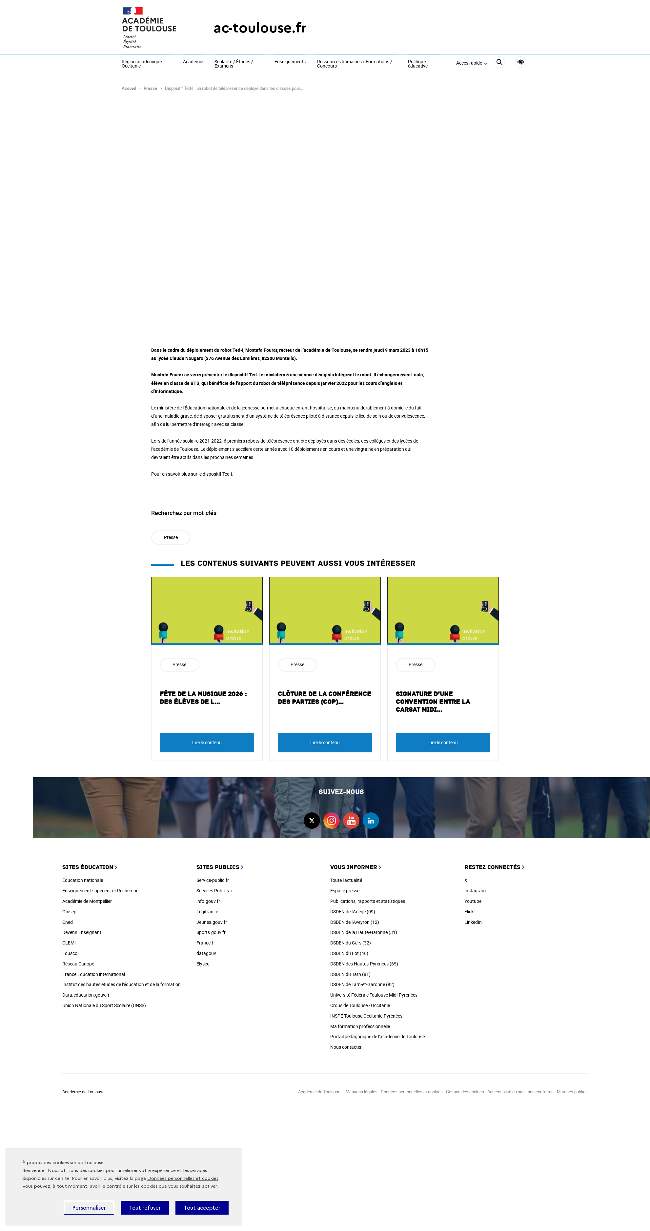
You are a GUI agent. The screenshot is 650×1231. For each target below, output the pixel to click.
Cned (67, 919)
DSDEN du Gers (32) (350, 940)
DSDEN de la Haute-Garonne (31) (363, 929)
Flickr (469, 908)
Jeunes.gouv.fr (211, 919)
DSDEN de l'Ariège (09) (352, 908)
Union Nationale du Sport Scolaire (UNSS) (104, 1002)
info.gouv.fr (208, 898)
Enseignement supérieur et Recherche (100, 887)
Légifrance (207, 908)
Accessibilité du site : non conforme (520, 1089)
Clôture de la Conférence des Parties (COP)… (324, 695)
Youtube (472, 898)
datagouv (206, 950)
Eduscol (70, 950)
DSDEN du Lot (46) (349, 950)
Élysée (202, 961)
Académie (193, 62)
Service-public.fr (212, 877)
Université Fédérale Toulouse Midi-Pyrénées (373, 992)
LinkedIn (473, 919)
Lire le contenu (207, 739)
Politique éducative (418, 64)
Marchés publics (572, 1089)
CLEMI (69, 940)
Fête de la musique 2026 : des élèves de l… (203, 695)
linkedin (371, 817)
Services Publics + (214, 887)
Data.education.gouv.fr (86, 992)
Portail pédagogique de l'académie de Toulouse (377, 1033)
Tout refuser (145, 1208)
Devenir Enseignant (81, 929)
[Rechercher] (499, 63)
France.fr (205, 940)
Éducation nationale (82, 877)
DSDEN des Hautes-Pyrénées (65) (364, 961)
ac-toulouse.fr (260, 27)
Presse (150, 85)
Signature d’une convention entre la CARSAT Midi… (433, 699)
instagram (331, 817)
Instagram (475, 887)
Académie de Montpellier (87, 898)
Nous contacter (346, 1044)
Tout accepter (202, 1208)
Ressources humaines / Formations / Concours (354, 64)
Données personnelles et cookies (182, 1178)
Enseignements (290, 62)
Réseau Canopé (78, 961)
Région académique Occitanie (142, 64)
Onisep (69, 908)
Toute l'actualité (346, 877)
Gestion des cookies (465, 1089)
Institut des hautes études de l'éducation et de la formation (121, 981)
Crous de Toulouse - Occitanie (360, 1002)
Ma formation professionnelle (360, 1023)
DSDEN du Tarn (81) (350, 971)
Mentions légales (361, 1089)
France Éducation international (93, 971)
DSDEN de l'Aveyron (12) (354, 919)
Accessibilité (520, 62)
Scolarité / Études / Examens (233, 64)
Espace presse (344, 887)
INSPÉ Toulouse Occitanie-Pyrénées (366, 1013)
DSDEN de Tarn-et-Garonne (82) (362, 981)
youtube (351, 817)
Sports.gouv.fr (211, 929)
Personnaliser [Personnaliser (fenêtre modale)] (89, 1208)
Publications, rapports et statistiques (367, 898)
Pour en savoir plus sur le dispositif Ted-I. (192, 471)
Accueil (129, 85)
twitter (312, 817)
